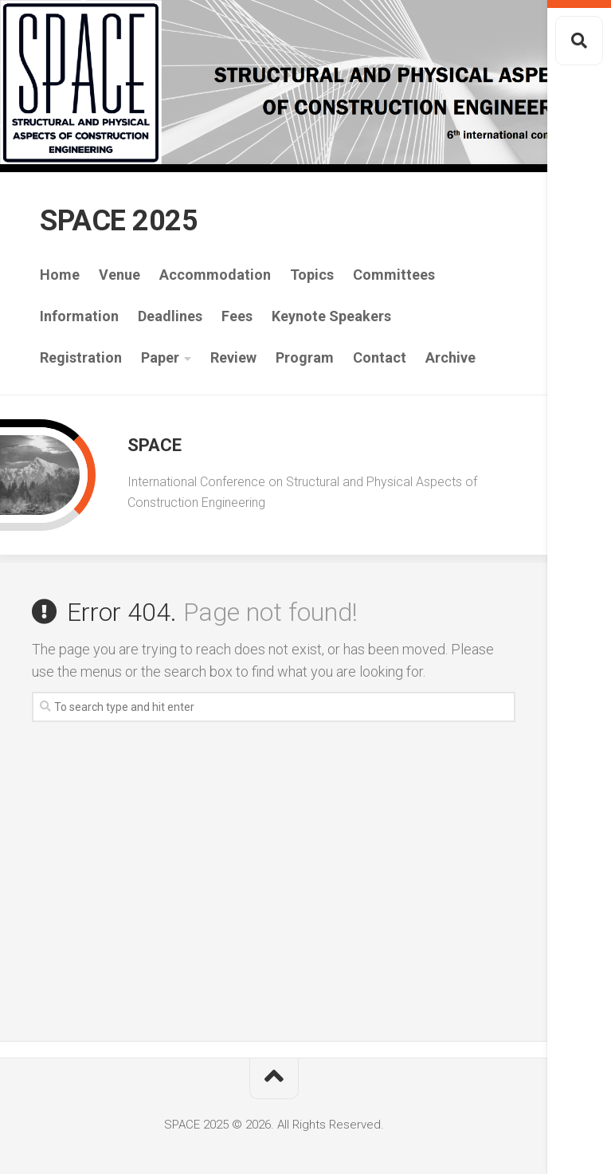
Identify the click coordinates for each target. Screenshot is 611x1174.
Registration (81, 357)
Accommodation (215, 274)
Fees (237, 316)
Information (79, 316)
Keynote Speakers (331, 316)
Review (233, 357)
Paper (160, 357)
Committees (394, 274)
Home (60, 274)
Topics (312, 274)
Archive (450, 357)
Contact (379, 357)
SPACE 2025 (119, 221)
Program (305, 357)
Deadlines (170, 316)
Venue (119, 274)
